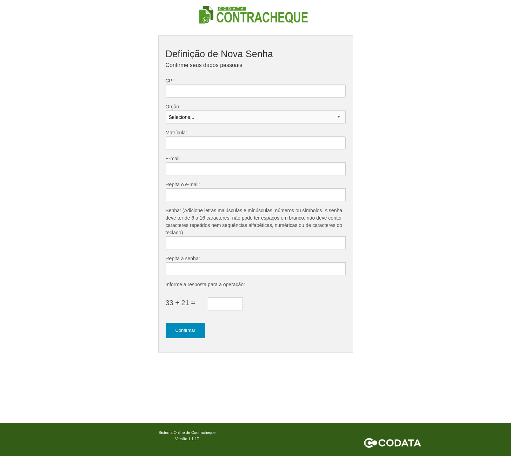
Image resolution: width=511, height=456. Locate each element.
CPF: (171, 80)
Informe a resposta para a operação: (205, 284)
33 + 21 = (180, 303)
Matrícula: (176, 132)
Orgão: (173, 106)
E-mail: (173, 158)
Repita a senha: (183, 258)
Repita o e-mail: (183, 184)
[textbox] (256, 91)
